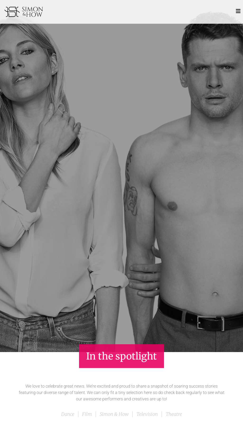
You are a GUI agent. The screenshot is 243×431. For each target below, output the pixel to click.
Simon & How (114, 414)
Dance (67, 414)
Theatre (174, 414)
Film (87, 414)
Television (147, 414)
